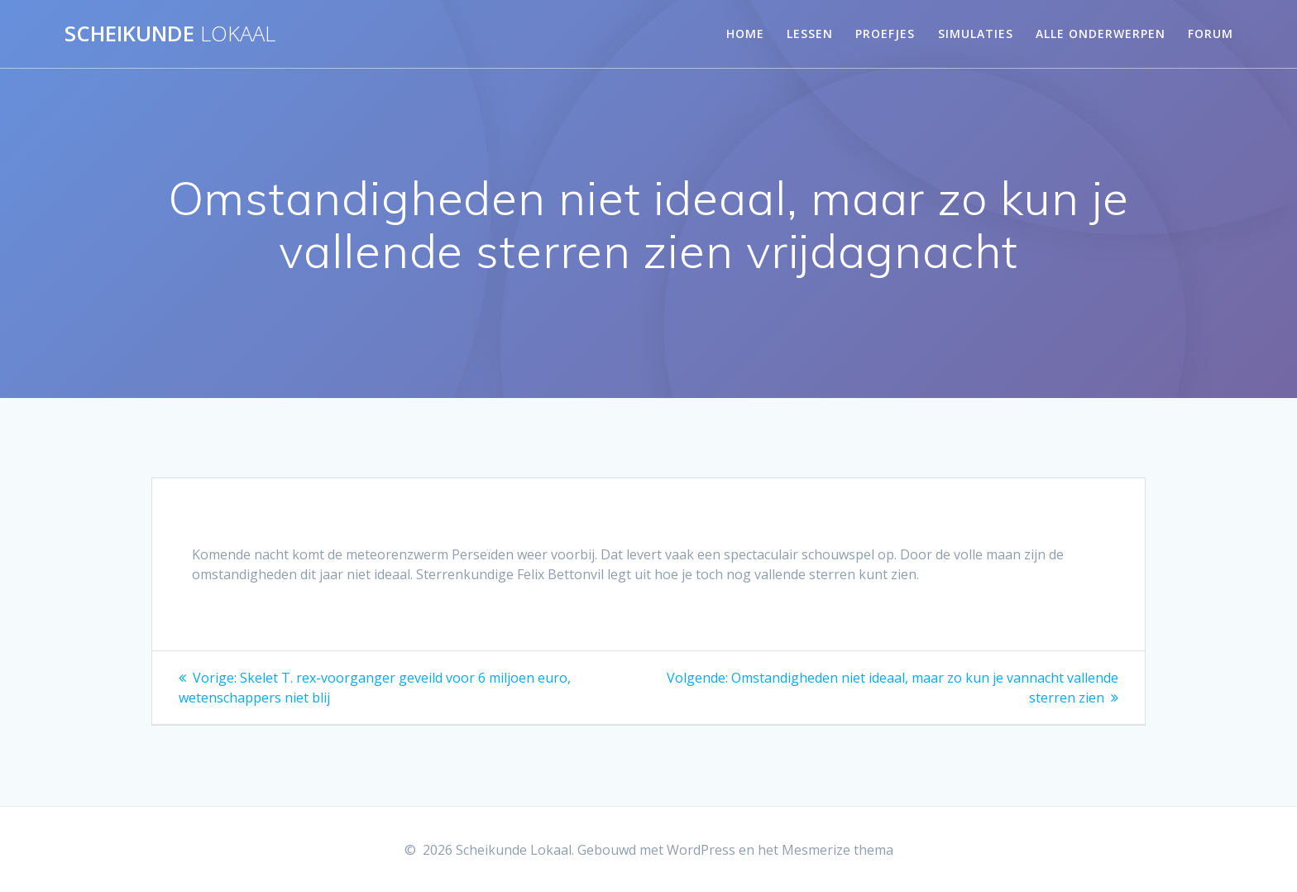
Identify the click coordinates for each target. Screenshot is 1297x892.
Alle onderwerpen (1100, 33)
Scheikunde (170, 34)
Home (745, 33)
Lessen (810, 33)
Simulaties (975, 33)
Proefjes (885, 33)
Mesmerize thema (837, 850)
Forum (1210, 33)
